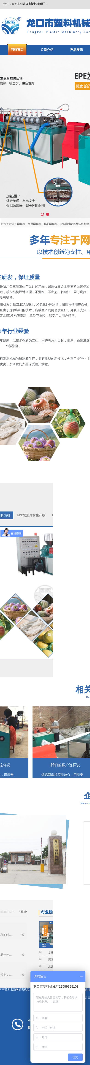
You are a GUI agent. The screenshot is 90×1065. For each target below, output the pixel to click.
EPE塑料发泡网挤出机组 (15, 989)
